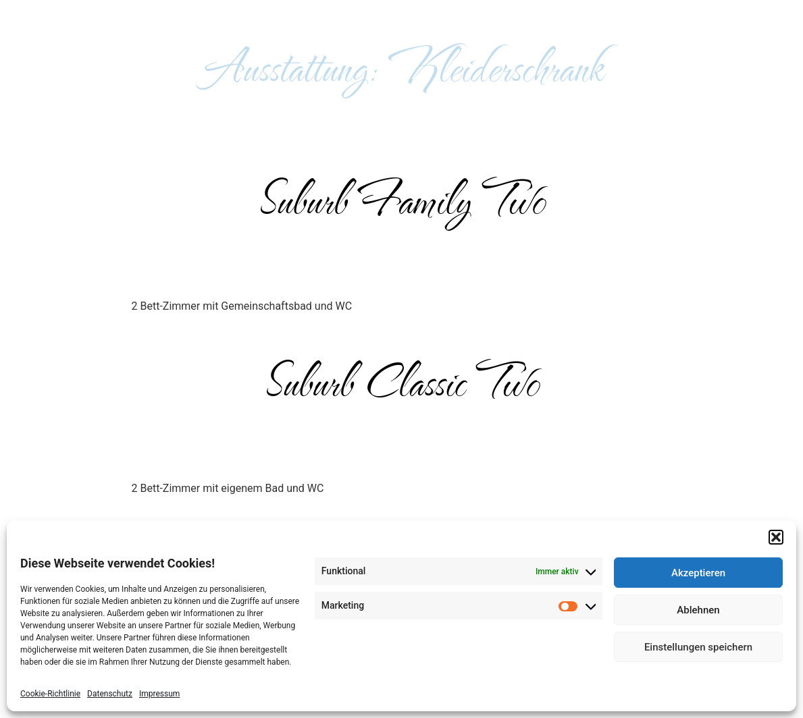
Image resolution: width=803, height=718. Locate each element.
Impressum (159, 693)
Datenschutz (109, 693)
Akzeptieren (698, 573)
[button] (776, 537)
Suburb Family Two (401, 198)
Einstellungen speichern (698, 647)
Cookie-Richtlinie (50, 693)
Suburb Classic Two (402, 380)
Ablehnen (698, 610)
